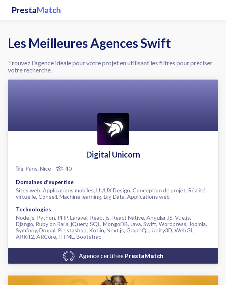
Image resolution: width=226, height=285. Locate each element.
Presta (36, 10)
